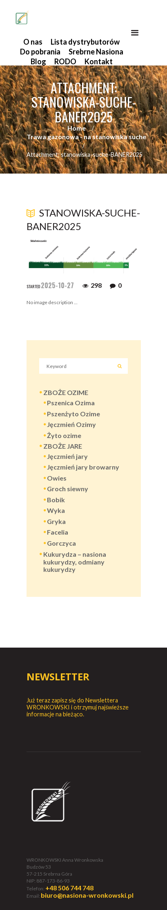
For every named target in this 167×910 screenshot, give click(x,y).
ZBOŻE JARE (62, 446)
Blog (38, 61)
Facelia (57, 532)
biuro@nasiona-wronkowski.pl (87, 895)
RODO (65, 61)
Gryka (56, 521)
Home (76, 128)
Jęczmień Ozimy (71, 424)
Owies (57, 478)
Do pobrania (40, 51)
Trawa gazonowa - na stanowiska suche (86, 136)
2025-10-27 (57, 285)
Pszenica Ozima (71, 402)
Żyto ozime (64, 435)
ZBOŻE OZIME (65, 392)
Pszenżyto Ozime (73, 414)
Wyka (56, 510)
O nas (32, 42)
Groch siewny (67, 488)
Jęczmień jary (67, 456)
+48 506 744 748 (69, 888)
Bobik (56, 500)
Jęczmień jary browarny (83, 467)
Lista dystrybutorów (85, 42)
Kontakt (99, 61)
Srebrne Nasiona (96, 51)
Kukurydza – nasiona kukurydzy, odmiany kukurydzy (74, 562)
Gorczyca (61, 543)
